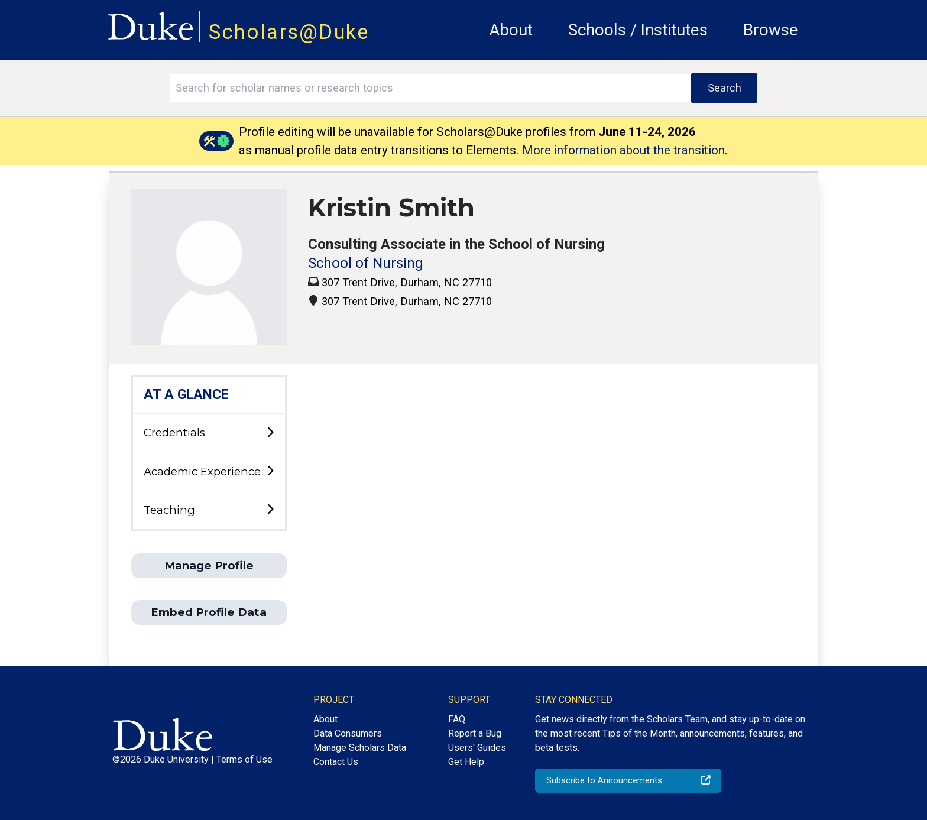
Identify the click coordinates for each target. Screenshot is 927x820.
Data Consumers (347, 733)
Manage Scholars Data (359, 747)
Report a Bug (474, 733)
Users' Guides (477, 747)
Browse (770, 30)
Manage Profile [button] (209, 565)
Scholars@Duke (289, 32)
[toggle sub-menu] (270, 433)
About (511, 30)
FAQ (456, 719)
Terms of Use (244, 759)
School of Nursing (365, 263)
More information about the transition (623, 150)
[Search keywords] (430, 88)
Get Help (466, 761)
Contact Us (335, 761)
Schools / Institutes (638, 30)
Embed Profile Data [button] (209, 612)
